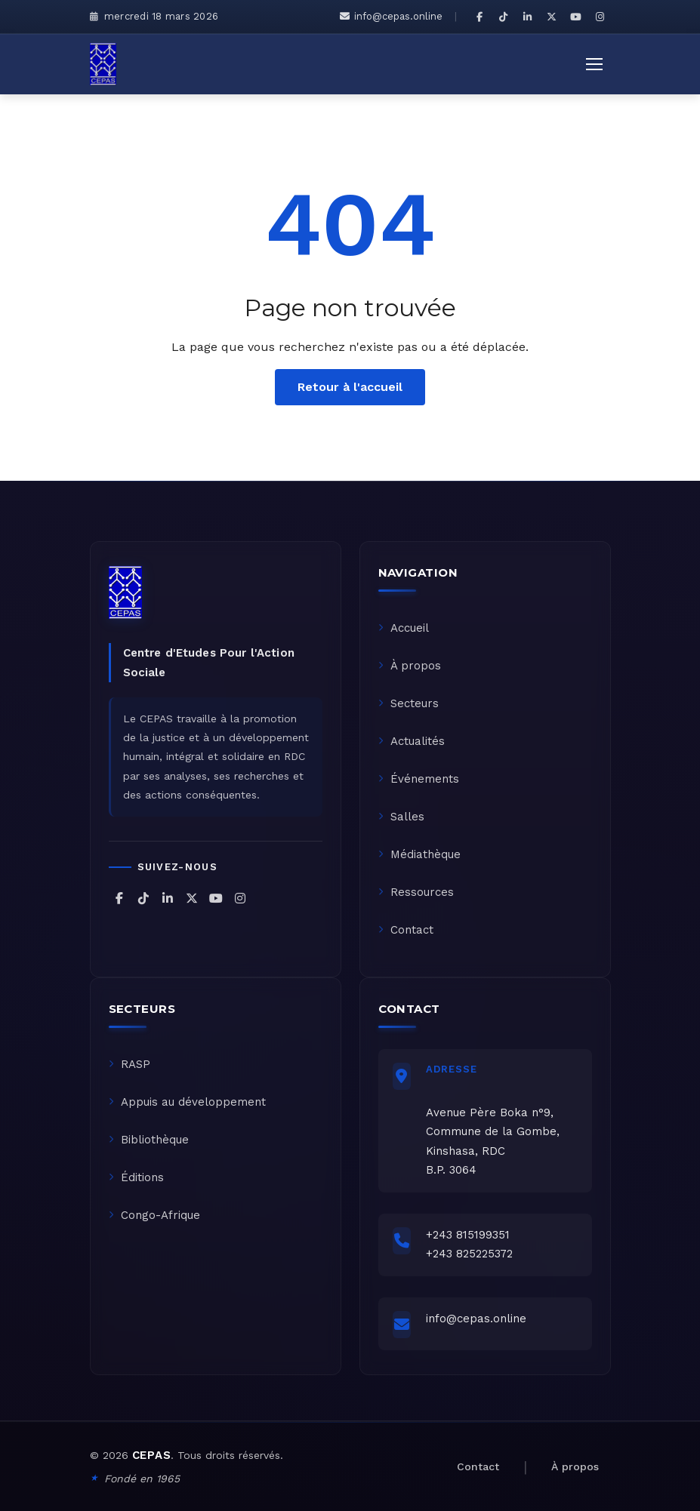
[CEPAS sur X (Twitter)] (552, 16)
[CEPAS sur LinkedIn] (527, 16)
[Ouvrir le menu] (594, 64)
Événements (418, 779)
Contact (405, 930)
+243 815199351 (468, 1235)
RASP (129, 1064)
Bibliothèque (149, 1139)
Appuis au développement (187, 1102)
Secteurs (408, 703)
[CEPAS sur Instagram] (600, 16)
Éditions (136, 1177)
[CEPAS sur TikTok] (503, 16)
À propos (409, 665)
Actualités (411, 741)
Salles (401, 816)
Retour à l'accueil (350, 387)
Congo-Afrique (154, 1215)
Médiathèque (419, 854)
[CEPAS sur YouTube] (576, 16)
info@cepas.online (391, 16)
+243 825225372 (469, 1253)
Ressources (416, 892)
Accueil (403, 628)
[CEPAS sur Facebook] (479, 16)
